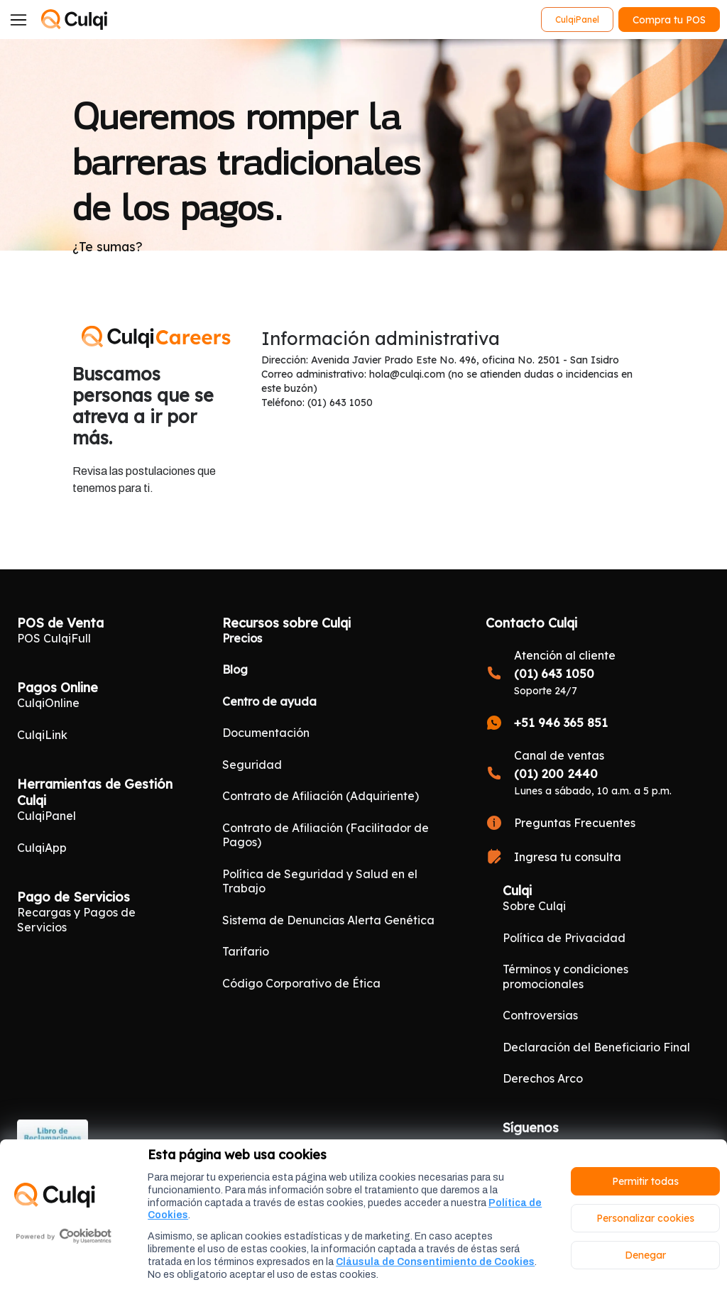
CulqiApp (42, 848)
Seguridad (252, 764)
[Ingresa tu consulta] (598, 856)
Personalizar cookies (645, 1218)
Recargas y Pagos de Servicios (76, 919)
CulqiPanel (46, 816)
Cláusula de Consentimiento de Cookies (435, 1262)
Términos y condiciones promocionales (565, 976)
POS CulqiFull (54, 638)
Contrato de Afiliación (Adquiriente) (320, 796)
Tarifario (245, 951)
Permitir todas (645, 1181)
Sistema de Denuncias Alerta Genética (328, 920)
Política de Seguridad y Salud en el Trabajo (319, 881)
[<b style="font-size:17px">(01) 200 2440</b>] (598, 772)
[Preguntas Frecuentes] (598, 822)
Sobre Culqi (534, 906)
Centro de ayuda (269, 701)
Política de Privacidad (564, 938)
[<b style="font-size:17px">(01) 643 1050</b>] (598, 672)
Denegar (645, 1255)
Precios (242, 638)
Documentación (266, 733)
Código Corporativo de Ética (301, 983)
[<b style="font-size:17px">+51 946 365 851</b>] (598, 722)
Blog (235, 669)
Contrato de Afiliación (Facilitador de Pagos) (325, 835)
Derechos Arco (543, 1078)
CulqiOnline (48, 703)
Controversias (540, 1015)
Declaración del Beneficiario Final (596, 1047)
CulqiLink (42, 735)
